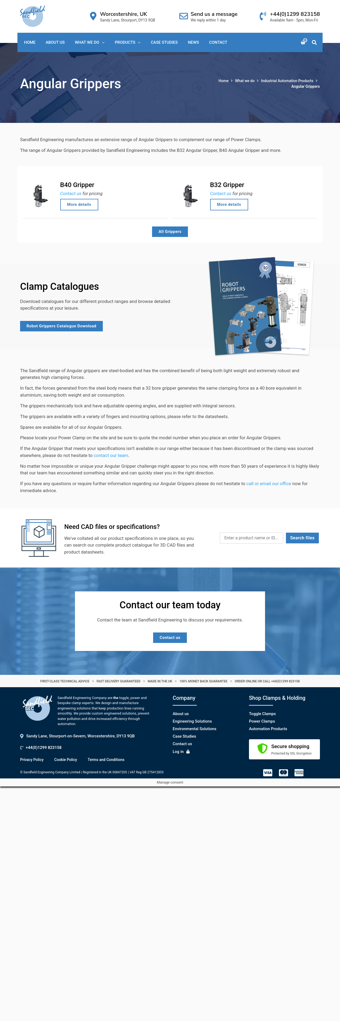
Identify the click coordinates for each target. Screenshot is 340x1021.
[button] (314, 42)
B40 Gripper (77, 185)
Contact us (70, 193)
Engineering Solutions (192, 721)
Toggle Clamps (262, 713)
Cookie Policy (65, 759)
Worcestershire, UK (123, 14)
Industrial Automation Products (287, 81)
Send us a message (214, 14)
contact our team (111, 455)
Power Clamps (262, 721)
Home (223, 81)
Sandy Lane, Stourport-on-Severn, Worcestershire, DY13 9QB (80, 736)
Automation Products (268, 728)
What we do (245, 81)
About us (181, 713)
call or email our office (269, 483)
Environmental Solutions (194, 728)
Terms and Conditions (106, 759)
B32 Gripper (227, 185)
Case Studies (184, 736)
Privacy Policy (32, 759)
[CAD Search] (251, 538)
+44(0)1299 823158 (295, 14)
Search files (302, 537)
